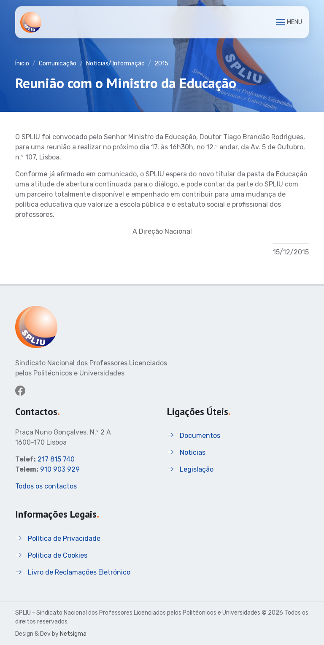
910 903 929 (60, 469)
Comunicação (57, 63)
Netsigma (73, 633)
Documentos (193, 436)
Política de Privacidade (57, 538)
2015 (161, 63)
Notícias (186, 452)
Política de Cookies (51, 555)
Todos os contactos (46, 486)
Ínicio (22, 63)
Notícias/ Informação (115, 63)
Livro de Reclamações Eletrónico (72, 572)
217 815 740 (56, 459)
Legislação (190, 469)
